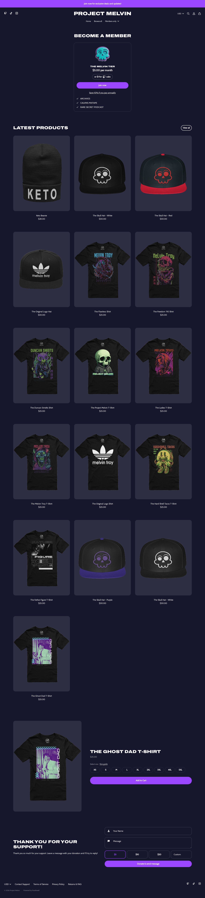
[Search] (188, 13)
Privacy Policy (58, 884)
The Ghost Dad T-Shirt (125, 751)
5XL (180, 770)
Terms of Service (40, 884)
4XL (169, 770)
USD (180, 13)
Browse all (98, 21)
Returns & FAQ (74, 884)
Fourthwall (35, 890)
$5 (115, 854)
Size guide (104, 764)
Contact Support (22, 884)
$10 (137, 854)
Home (88, 21)
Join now (102, 85)
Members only (112, 21)
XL (138, 770)
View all (186, 128)
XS (95, 770)
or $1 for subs (102, 76)
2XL (148, 770)
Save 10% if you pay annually (102, 92)
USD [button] (7, 884)
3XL (159, 770)
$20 (159, 854)
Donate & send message (148, 864)
